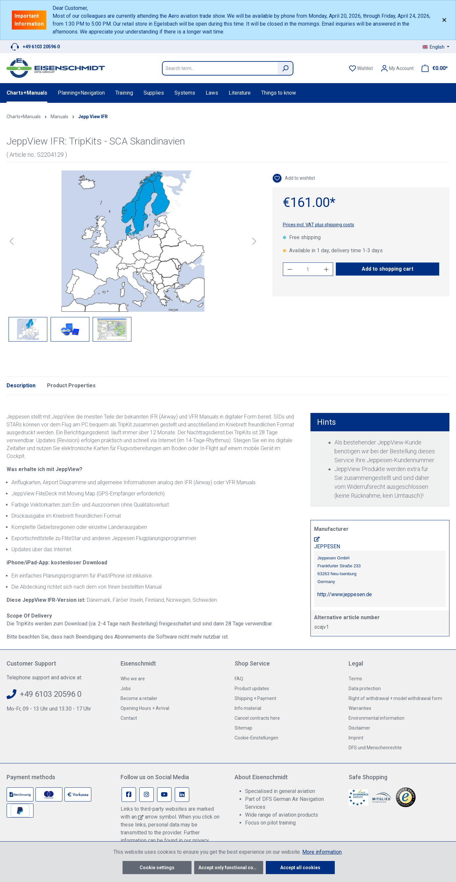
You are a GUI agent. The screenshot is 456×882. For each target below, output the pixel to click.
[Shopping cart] (433, 68)
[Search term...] (220, 68)
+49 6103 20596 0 (41, 46)
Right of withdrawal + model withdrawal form (395, 698)
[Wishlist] (361, 68)
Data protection (365, 688)
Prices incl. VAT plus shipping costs (318, 224)
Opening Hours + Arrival (145, 708)
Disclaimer (359, 728)
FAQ (239, 678)
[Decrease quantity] (290, 269)
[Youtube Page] (164, 795)
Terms (355, 678)
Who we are (133, 678)
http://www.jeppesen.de (344, 594)
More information (322, 852)
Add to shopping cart (387, 269)
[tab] (21, 385)
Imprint (356, 737)
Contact (129, 718)
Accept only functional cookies (230, 867)
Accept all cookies (300, 867)
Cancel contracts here (257, 718)
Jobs (126, 688)
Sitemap (243, 728)
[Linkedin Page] (182, 795)
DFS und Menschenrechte (375, 747)
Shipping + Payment (255, 698)
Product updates (252, 688)
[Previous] (11, 241)
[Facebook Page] (129, 795)
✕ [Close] (444, 20)
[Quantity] (307, 269)
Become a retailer (139, 698)
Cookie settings (157, 867)
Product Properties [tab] (71, 385)
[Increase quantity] (326, 269)
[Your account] (397, 68)
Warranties (360, 708)
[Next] (254, 241)
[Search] (285, 68)
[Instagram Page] (146, 795)
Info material (248, 708)
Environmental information (376, 718)
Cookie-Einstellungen (256, 737)
